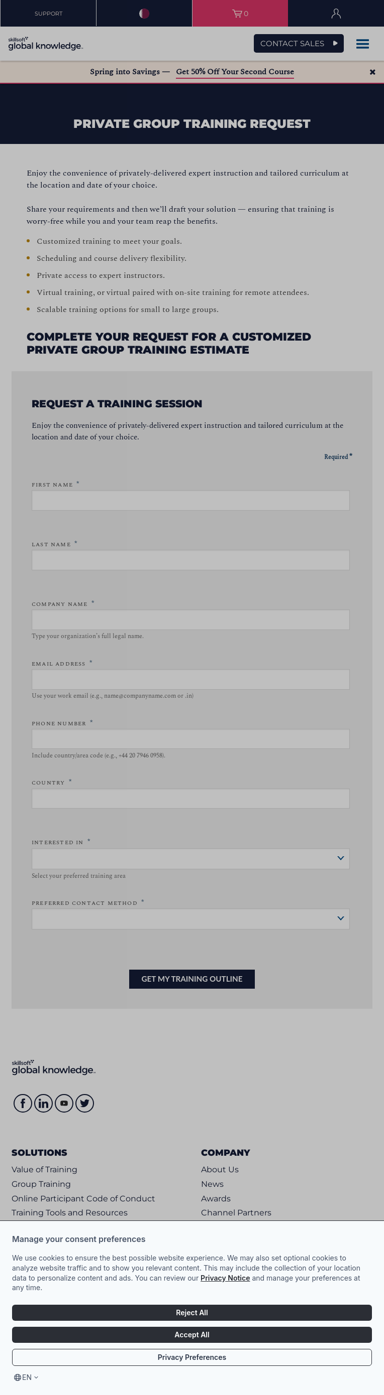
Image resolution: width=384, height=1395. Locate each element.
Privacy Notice (225, 1278)
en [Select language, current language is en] (27, 1377)
